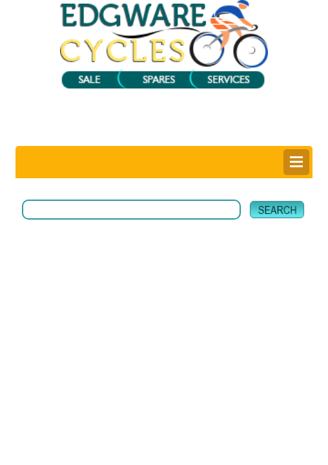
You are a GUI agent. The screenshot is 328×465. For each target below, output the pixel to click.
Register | (131, 135)
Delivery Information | (194, 135)
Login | (93, 135)
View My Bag (206, 112)
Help (247, 135)
